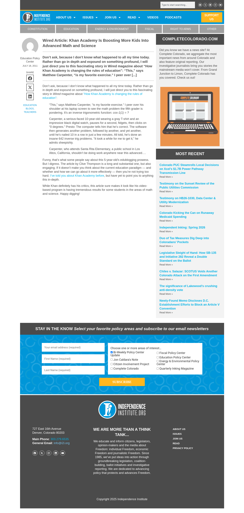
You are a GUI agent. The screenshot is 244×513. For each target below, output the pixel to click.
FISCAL (149, 29)
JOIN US (113, 18)
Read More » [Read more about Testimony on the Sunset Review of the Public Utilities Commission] (166, 191)
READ (134, 18)
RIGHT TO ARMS (180, 29)
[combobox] (176, 5)
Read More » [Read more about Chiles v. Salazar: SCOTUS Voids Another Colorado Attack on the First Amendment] (166, 279)
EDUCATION (71, 29)
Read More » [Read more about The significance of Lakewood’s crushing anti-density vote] (166, 294)
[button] (30, 78)
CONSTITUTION (37, 29)
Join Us (177, 443)
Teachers (30, 112)
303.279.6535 (60, 443)
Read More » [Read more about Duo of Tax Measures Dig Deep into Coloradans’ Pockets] (166, 246)
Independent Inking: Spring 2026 (182, 227)
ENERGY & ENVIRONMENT (112, 29)
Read (175, 448)
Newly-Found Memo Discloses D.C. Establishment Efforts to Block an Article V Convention (189, 305)
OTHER (211, 29)
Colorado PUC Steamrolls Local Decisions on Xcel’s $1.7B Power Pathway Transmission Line (189, 169)
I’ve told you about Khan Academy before (77, 176)
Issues (90, 18)
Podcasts (173, 17)
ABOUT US (66, 18)
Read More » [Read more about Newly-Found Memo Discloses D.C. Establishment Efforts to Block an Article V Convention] (166, 313)
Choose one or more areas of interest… (136, 348)
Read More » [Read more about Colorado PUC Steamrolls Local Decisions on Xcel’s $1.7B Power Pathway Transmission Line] (166, 177)
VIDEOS (152, 17)
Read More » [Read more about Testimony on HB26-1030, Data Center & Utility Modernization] (166, 206)
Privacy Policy (183, 452)
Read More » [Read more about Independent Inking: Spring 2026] (166, 231)
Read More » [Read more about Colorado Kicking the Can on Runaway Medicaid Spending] (166, 221)
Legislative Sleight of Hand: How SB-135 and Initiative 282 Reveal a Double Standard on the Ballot (187, 257)
